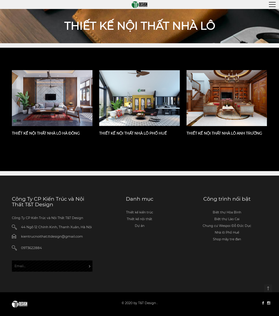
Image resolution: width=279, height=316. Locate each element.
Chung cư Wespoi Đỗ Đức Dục (227, 226)
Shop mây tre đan (227, 239)
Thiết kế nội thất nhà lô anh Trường (224, 133)
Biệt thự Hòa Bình (227, 212)
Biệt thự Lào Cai (227, 219)
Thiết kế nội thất (139, 219)
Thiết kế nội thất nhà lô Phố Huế (133, 133)
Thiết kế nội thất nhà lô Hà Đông (46, 133)
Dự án (139, 226)
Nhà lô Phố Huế (227, 232)
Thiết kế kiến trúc (139, 212)
